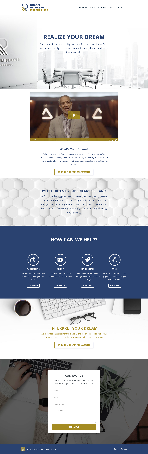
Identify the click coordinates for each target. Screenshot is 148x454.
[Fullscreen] (116, 140)
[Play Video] (32, 140)
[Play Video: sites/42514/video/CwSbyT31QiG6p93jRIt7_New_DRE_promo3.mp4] (74, 115)
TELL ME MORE (33, 286)
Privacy (124, 449)
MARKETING (102, 7)
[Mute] (108, 140)
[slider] (72, 140)
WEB (111, 7)
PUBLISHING (82, 7)
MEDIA (92, 7)
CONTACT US (74, 427)
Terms (116, 449)
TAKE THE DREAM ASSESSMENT (74, 172)
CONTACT (120, 7)
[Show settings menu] (112, 140)
